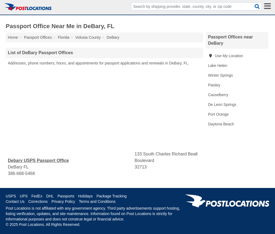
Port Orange (218, 114)
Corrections (38, 201)
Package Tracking (112, 196)
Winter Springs (220, 75)
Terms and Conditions (97, 201)
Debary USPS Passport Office (38, 160)
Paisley (214, 85)
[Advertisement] (104, 109)
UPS (24, 196)
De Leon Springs (222, 104)
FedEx (36, 196)
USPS (11, 196)
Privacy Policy (63, 201)
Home (13, 37)
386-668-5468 (21, 173)
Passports (65, 196)
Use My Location (225, 56)
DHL (50, 196)
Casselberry (218, 95)
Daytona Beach (221, 124)
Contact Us (15, 201)
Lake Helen (217, 65)
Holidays (85, 196)
